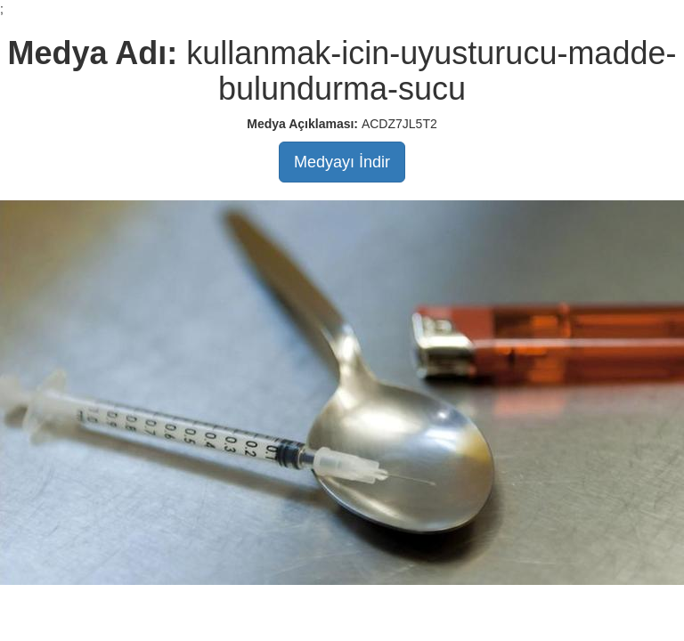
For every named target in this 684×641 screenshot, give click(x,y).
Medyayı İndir (342, 162)
